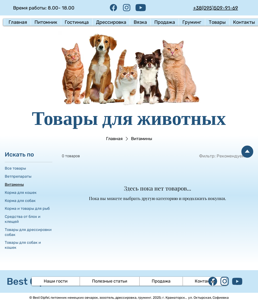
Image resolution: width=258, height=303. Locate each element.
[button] (46, 22)
